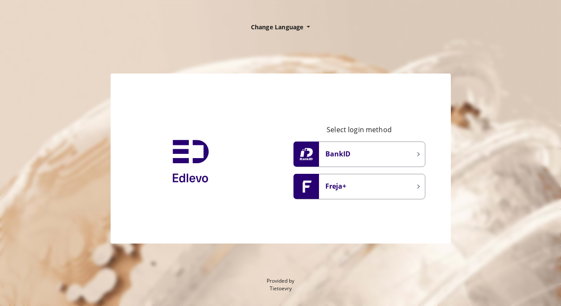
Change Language (278, 27)
